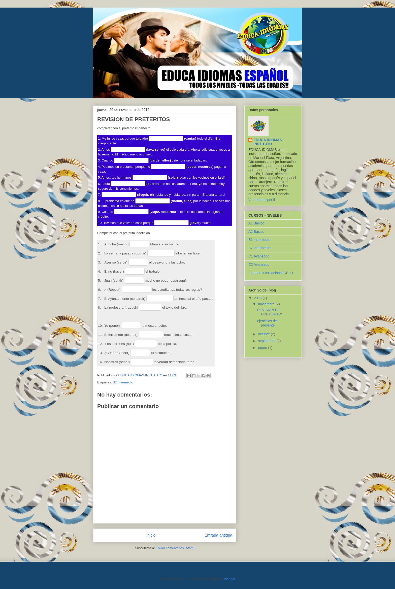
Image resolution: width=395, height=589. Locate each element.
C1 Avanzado (258, 256)
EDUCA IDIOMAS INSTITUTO (267, 142)
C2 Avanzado (258, 265)
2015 (258, 298)
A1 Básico (256, 223)
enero (263, 348)
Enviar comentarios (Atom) (175, 548)
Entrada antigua (218, 535)
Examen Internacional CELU (270, 273)
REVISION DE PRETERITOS (270, 312)
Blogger (229, 579)
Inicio (150, 535)
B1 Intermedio (259, 240)
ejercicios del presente (267, 323)
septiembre (267, 341)
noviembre (266, 304)
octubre (264, 334)
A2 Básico (256, 232)
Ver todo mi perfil (261, 200)
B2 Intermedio (123, 382)
